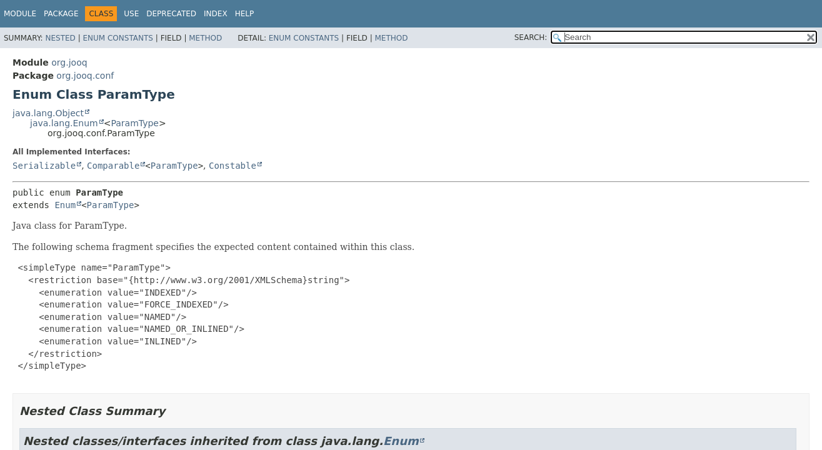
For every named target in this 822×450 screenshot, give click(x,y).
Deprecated (171, 13)
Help (244, 13)
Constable (232, 166)
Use (131, 13)
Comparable (113, 166)
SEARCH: (531, 37)
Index (216, 13)
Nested (60, 38)
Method (205, 38)
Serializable (44, 166)
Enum (65, 205)
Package (61, 13)
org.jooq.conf (85, 76)
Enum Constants (118, 38)
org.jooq (69, 63)
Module (20, 13)
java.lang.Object (48, 113)
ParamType (135, 123)
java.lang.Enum (64, 123)
